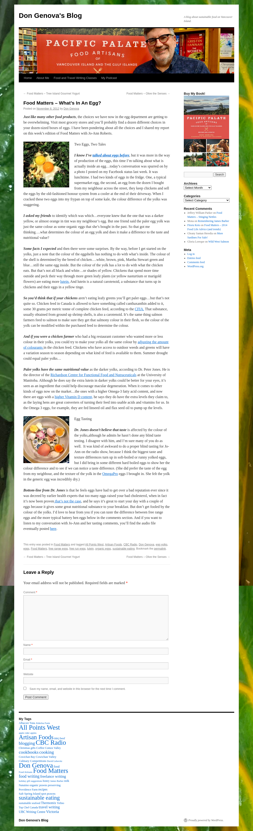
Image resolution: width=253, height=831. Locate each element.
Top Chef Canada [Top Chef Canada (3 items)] (28, 807)
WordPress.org (195, 266)
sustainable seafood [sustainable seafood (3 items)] (29, 803)
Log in (191, 254)
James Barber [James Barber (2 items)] (56, 781)
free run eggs (77, 548)
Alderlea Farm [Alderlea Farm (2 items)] (43, 723)
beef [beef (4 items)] (62, 738)
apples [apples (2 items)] (33, 733)
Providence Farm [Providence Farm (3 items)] (28, 789)
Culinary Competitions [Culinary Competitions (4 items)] (32, 761)
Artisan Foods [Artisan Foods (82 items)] (36, 737)
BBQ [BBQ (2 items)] (56, 738)
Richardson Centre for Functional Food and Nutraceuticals (93, 375)
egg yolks (162, 544)
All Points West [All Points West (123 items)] (39, 727)
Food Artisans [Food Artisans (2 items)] (26, 772)
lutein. (64, 281)
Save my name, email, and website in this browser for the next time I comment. (78, 689)
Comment (30, 592)
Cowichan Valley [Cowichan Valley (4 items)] (46, 756)
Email (27, 659)
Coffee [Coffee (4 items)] (40, 748)
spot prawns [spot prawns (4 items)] (48, 793)
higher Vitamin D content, (74, 397)
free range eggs (58, 548)
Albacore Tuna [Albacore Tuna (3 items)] (27, 723)
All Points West (94, 544)
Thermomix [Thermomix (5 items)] (48, 803)
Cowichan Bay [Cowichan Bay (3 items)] (27, 756)
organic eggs (103, 548)
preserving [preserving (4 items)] (54, 785)
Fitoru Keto (193, 225)
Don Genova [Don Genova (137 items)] (36, 765)
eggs (26, 548)
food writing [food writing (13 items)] (29, 776)
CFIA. (139, 309)
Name (28, 645)
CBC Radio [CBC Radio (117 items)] (51, 742)
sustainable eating (124, 548)
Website (28, 674)
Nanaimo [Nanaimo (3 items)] (24, 785)
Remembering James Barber (213, 221)
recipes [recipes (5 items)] (42, 789)
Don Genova (71, 108)
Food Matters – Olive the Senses (148, 93)
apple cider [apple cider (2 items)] (24, 733)
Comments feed (196, 262)
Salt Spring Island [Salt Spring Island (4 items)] (29, 793)
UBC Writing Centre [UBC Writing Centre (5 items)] (32, 812)
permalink (160, 548)
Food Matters (62, 544)
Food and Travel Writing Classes (75, 78)
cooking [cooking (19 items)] (46, 752)
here (53, 529)
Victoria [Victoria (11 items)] (52, 811)
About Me (42, 78)
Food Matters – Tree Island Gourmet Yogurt (51, 93)
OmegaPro (110, 474)
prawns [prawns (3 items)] (43, 785)
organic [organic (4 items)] (34, 785)
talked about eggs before (111, 155)
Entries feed (194, 258)
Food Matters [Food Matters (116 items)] (50, 770)
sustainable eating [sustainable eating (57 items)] (39, 798)
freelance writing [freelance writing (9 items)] (53, 776)
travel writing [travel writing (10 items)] (49, 807)
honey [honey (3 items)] (46, 780)
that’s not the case (67, 501)
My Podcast (109, 78)
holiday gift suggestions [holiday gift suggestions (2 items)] (30, 781)
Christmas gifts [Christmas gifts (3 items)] (27, 748)
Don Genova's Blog (50, 15)
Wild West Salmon (218, 241)
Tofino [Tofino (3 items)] (60, 803)
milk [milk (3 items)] (66, 780)
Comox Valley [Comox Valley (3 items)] (53, 748)
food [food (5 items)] (57, 766)
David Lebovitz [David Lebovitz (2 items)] (54, 761)
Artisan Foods (113, 544)
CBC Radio (130, 544)
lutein (90, 548)
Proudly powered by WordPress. (206, 820)
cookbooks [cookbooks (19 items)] (28, 752)
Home (28, 78)
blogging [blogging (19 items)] (27, 743)
